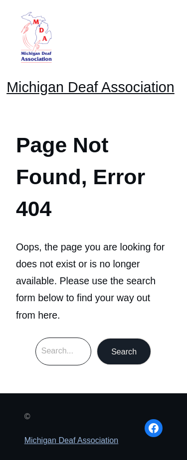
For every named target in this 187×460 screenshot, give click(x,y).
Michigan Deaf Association (90, 87)
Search (124, 351)
